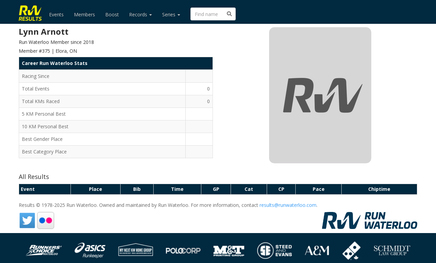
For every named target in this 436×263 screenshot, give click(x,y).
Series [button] (171, 14)
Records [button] (140, 14)
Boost (112, 14)
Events (56, 14)
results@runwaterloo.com (288, 205)
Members (84, 14)
